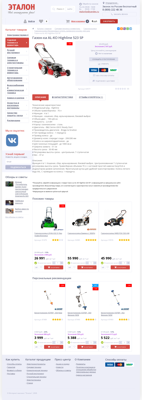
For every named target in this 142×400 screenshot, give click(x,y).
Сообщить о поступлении (103, 59)
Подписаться (18, 167)
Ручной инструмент (17, 51)
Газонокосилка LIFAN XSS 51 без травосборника (48, 234)
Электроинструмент (18, 35)
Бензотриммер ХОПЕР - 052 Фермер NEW (113, 314)
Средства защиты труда (17, 114)
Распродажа (13, 120)
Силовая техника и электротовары (17, 60)
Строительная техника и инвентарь (17, 70)
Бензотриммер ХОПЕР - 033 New (48, 313)
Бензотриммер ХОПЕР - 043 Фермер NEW (79, 314)
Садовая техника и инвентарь (17, 42)
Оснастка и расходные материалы (17, 105)
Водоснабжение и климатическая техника (17, 89)
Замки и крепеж (17, 98)
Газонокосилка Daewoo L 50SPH (81, 233)
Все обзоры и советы (14, 217)
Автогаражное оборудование (17, 79)
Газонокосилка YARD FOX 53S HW (115, 233)
